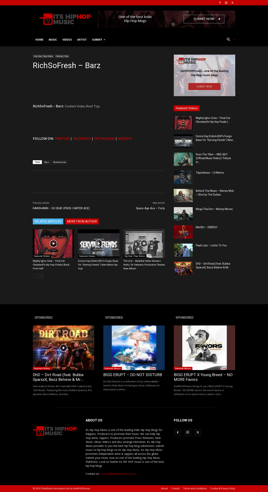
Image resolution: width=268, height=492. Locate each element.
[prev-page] (35, 276)
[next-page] (41, 276)
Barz (46, 162)
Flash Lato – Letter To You (211, 245)
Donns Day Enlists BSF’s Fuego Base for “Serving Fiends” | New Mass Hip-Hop (98, 264)
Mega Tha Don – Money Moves (214, 209)
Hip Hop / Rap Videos (43, 56)
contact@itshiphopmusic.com (118, 473)
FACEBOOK (82, 138)
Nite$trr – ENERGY (207, 227)
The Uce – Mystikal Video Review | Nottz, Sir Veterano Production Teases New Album (144, 264)
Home (39, 39)
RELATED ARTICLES (48, 221)
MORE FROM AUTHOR (82, 221)
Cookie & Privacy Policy (222, 488)
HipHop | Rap (62, 56)
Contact (175, 488)
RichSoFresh (59, 162)
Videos (67, 39)
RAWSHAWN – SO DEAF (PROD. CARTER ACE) (61, 208)
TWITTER (62, 138)
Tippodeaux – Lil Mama (210, 172)
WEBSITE (125, 138)
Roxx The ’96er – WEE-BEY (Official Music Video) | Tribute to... (213, 158)
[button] (229, 40)
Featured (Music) (112, 368)
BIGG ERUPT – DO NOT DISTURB (132, 375)
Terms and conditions (195, 488)
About (164, 488)
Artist (82, 39)
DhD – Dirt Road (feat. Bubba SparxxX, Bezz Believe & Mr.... (58, 377)
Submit (98, 39)
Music (53, 39)
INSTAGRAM (104, 138)
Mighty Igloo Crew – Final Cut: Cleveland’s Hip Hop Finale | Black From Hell (51, 264)
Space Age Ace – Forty (150, 208)
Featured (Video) (42, 256)
